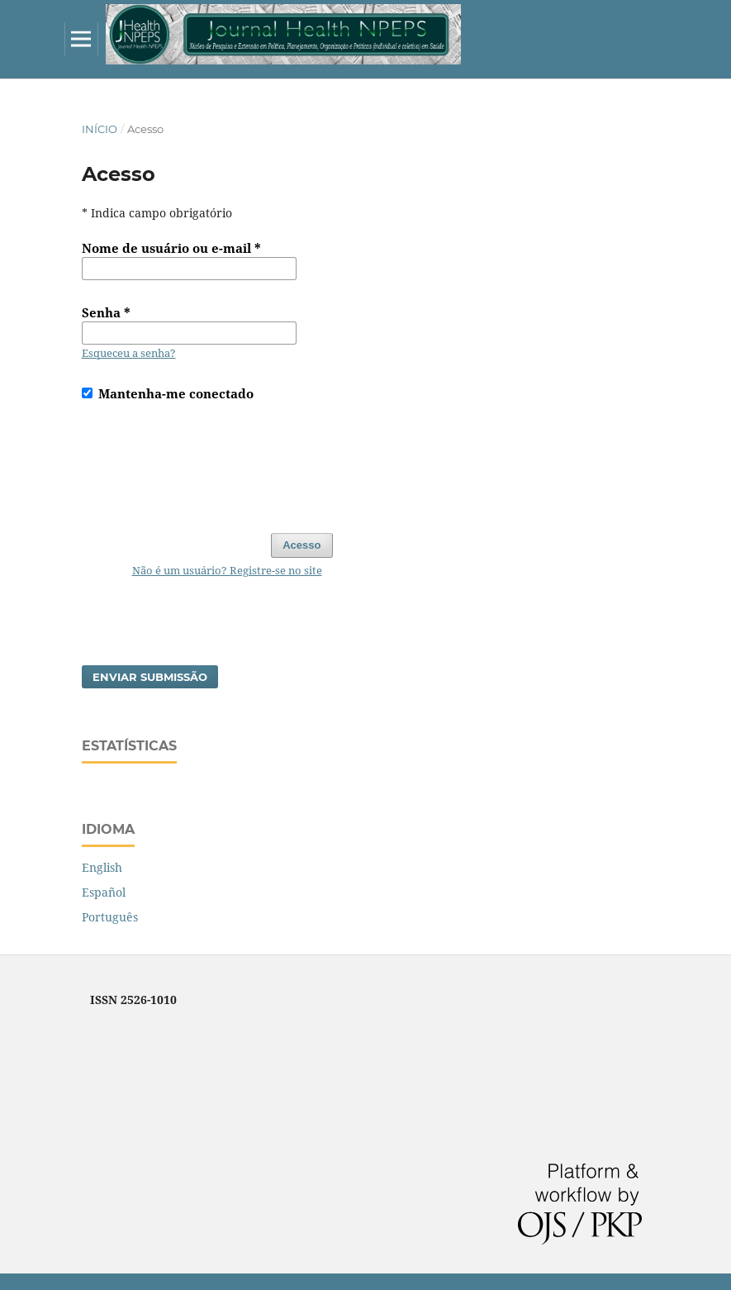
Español (104, 892)
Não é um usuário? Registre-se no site (227, 570)
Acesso (301, 545)
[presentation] (207, 459)
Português (110, 917)
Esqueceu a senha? (129, 352)
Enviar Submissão (150, 676)
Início (99, 129)
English (102, 867)
